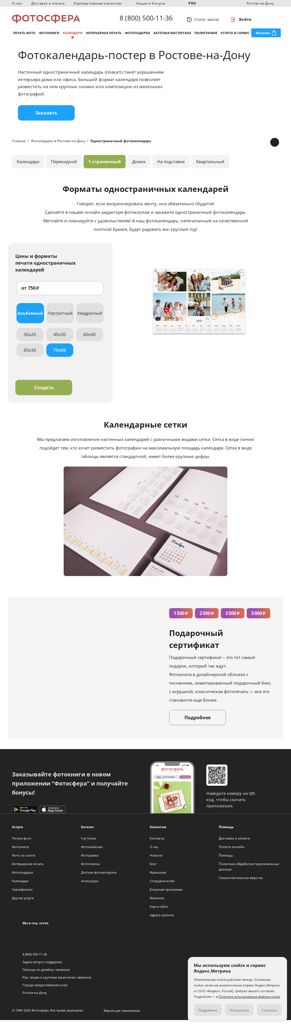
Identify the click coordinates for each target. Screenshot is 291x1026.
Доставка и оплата (48, 3)
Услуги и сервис (235, 36)
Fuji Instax (88, 844)
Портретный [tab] (60, 319)
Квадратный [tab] (90, 319)
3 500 (232, 619)
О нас (17, 3)
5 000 (258, 619)
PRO (192, 3)
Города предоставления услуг (45, 991)
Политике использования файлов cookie (249, 996)
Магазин (263, 36)
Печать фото (24, 36)
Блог (153, 870)
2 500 (206, 619)
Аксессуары (89, 887)
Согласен (269, 1010)
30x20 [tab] (30, 340)
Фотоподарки (137, 36)
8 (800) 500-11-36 (146, 19)
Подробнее (197, 723)
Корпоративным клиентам (97, 3)
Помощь (226, 861)
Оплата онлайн (232, 852)
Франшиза (158, 878)
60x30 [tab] (30, 356)
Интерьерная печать (103, 36)
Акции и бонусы (150, 3)
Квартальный (210, 167)
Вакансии (157, 904)
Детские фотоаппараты (99, 878)
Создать (44, 393)
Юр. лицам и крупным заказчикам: (49, 983)
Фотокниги (49, 36)
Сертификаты (22, 895)
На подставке (171, 167)
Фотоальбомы (92, 853)
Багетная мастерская (172, 36)
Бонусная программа (166, 895)
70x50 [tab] (59, 356)
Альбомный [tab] (30, 319)
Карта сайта (159, 912)
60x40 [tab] (89, 340)
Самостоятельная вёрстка (241, 883)
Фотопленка (90, 870)
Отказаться (239, 1010)
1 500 (181, 619)
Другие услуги (23, 904)
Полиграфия (205, 36)
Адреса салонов (162, 921)
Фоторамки (90, 861)
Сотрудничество (162, 887)
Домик (139, 167)
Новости (156, 861)
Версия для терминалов (122, 1016)
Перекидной (64, 167)
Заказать (46, 119)
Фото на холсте (23, 861)
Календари (72, 36)
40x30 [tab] (59, 340)
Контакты (157, 844)
